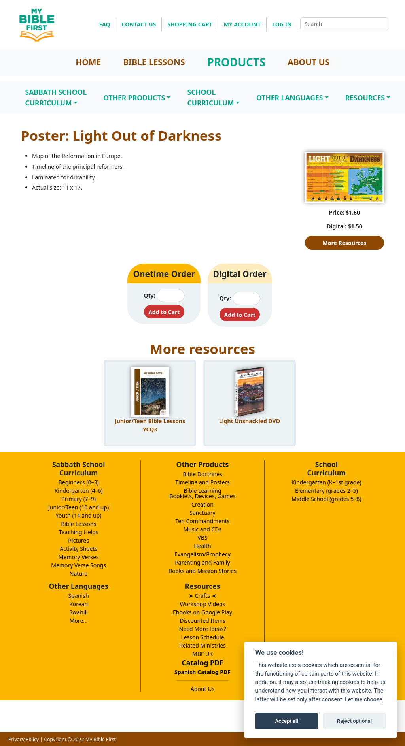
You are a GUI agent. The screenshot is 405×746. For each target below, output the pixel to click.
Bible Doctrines (202, 474)
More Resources (345, 243)
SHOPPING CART (189, 24)
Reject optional (354, 721)
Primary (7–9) (78, 499)
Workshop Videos (202, 604)
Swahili (79, 612)
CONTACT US (139, 24)
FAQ (104, 24)
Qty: (149, 295)
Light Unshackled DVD (249, 421)
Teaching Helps (78, 532)
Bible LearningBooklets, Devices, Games (202, 493)
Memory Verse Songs (78, 565)
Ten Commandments (202, 521)
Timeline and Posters (202, 482)
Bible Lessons (78, 523)
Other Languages (289, 97)
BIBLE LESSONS (154, 62)
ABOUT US (308, 62)
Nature (79, 573)
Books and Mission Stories (202, 571)
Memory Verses (79, 557)
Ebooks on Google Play (202, 612)
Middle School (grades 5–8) (326, 499)
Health (202, 546)
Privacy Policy (23, 739)
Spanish (78, 595)
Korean (78, 604)
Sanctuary (202, 512)
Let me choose (363, 699)
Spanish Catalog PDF (202, 672)
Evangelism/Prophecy (202, 554)
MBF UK (202, 653)
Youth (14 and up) (79, 515)
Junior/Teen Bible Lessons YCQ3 (150, 425)
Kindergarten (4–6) (79, 490)
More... (79, 620)
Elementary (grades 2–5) (326, 490)
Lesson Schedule (202, 637)
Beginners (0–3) (79, 482)
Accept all (286, 721)
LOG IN (281, 24)
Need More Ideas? (202, 629)
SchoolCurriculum (210, 97)
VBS (202, 537)
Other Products (134, 97)
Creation (202, 504)
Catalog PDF (202, 662)
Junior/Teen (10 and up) (78, 507)
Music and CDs (203, 529)
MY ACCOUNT (242, 24)
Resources (365, 97)
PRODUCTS (236, 62)
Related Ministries (202, 645)
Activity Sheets (78, 548)
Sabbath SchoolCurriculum (56, 97)
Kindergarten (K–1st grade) (326, 482)
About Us (202, 689)
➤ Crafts (202, 595)
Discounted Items (202, 620)
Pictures (78, 540)
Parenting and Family (202, 562)
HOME (88, 62)
